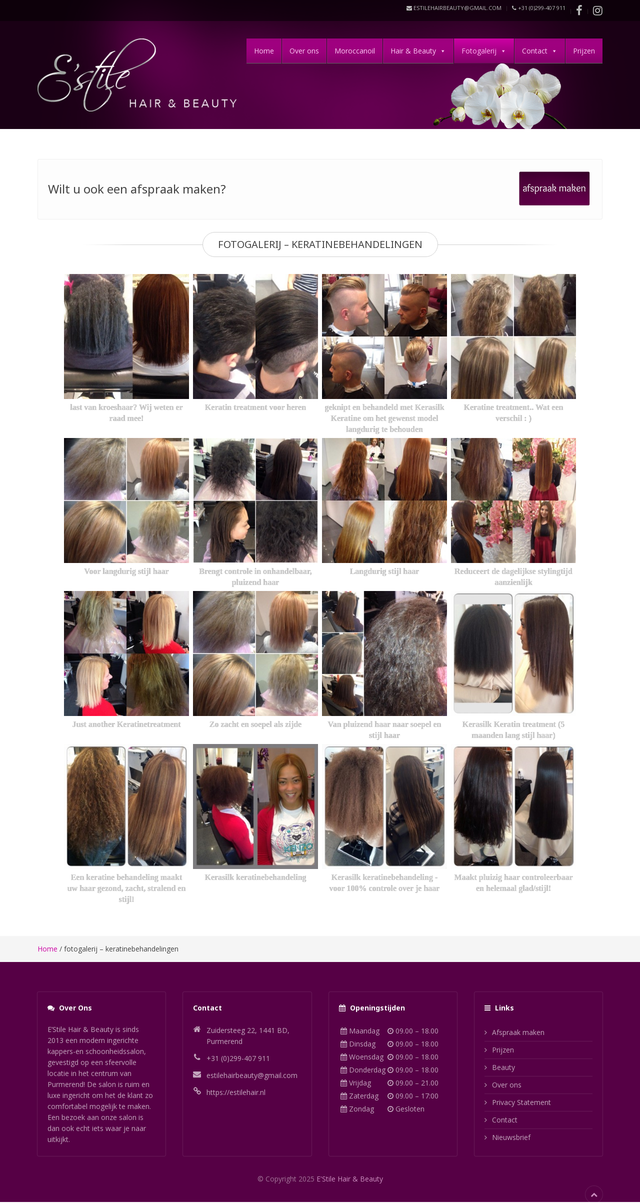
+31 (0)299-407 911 (539, 8)
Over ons (304, 51)
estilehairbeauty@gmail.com (454, 8)
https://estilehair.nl (236, 1092)
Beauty (503, 1067)
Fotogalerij (479, 51)
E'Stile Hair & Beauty (349, 1179)
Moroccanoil (354, 51)
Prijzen (584, 51)
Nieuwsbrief (511, 1137)
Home (264, 51)
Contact (535, 51)
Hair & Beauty (413, 51)
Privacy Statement (521, 1102)
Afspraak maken (518, 1032)
